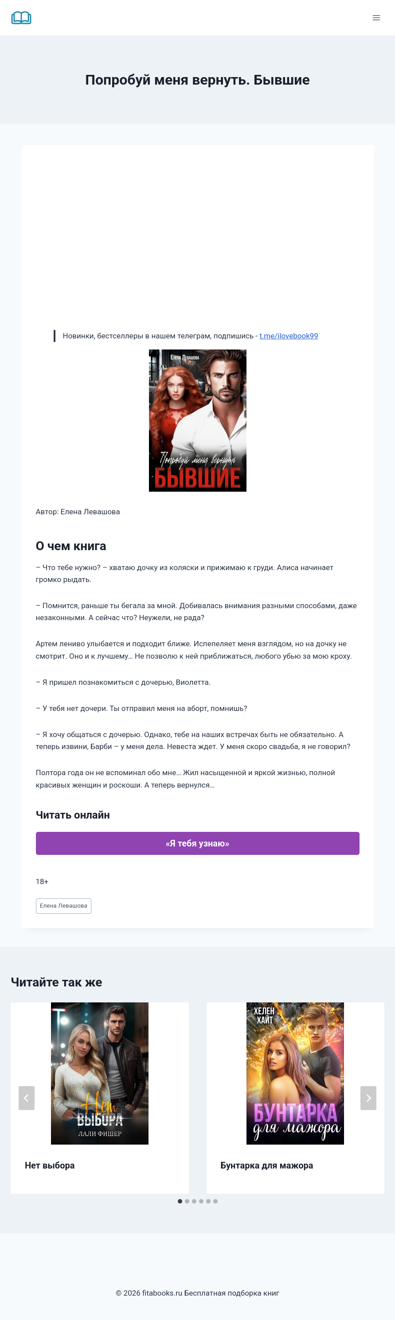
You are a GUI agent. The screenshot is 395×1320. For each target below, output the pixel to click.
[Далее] (368, 1098)
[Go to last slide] (27, 1098)
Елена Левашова (63, 905)
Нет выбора (50, 1165)
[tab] (180, 1201)
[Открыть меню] (376, 17)
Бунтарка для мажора (267, 1165)
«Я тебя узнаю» (197, 843)
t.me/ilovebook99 (288, 335)
